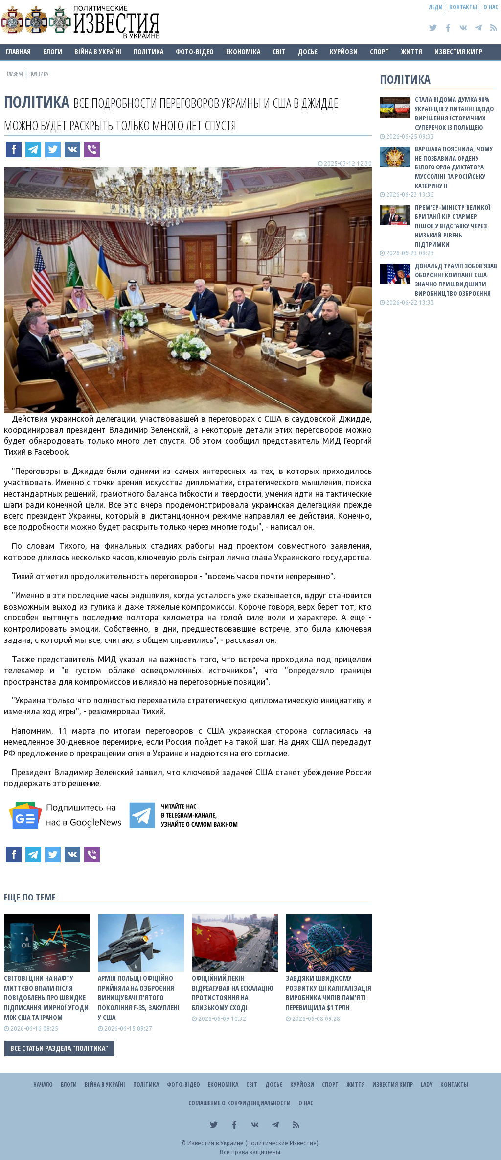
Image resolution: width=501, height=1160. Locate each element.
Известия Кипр (458, 51)
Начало (43, 1084)
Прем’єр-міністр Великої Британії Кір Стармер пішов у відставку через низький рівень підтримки (452, 225)
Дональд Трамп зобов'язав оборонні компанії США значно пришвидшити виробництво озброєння (456, 279)
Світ (279, 51)
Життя (411, 51)
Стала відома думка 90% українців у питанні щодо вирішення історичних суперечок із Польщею (454, 113)
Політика (148, 51)
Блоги (52, 51)
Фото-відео (195, 51)
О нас (490, 7)
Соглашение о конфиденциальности (239, 1103)
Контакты (463, 7)
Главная (18, 51)
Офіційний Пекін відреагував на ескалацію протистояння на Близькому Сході (232, 992)
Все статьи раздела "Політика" (59, 1048)
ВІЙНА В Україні (97, 51)
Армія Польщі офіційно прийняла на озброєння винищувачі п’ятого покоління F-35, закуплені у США (139, 997)
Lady (427, 1084)
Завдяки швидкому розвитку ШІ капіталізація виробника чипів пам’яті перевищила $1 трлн (328, 992)
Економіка (243, 51)
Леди (436, 7)
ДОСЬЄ (308, 51)
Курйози (344, 51)
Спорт (379, 51)
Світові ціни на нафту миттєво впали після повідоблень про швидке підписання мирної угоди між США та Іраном (46, 997)
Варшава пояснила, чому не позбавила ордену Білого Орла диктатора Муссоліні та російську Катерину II (454, 167)
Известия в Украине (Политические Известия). (253, 1143)
